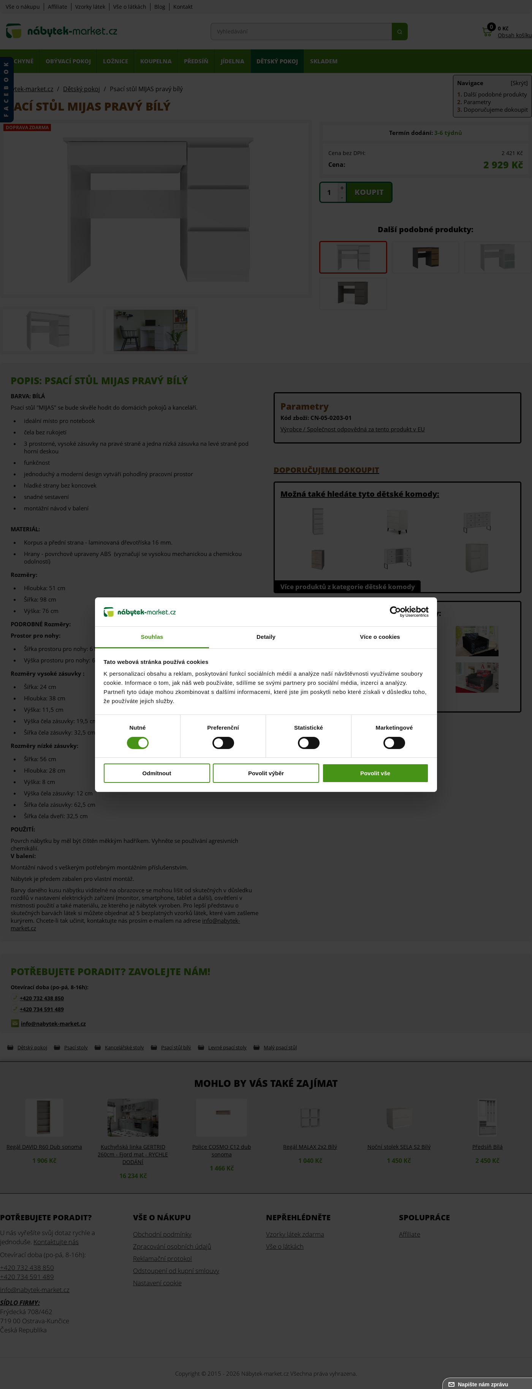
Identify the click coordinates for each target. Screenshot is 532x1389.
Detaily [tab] (266, 637)
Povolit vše (375, 773)
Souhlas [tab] (152, 637)
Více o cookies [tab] (380, 637)
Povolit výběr (266, 773)
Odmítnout (156, 773)
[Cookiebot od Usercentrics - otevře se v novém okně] (395, 612)
